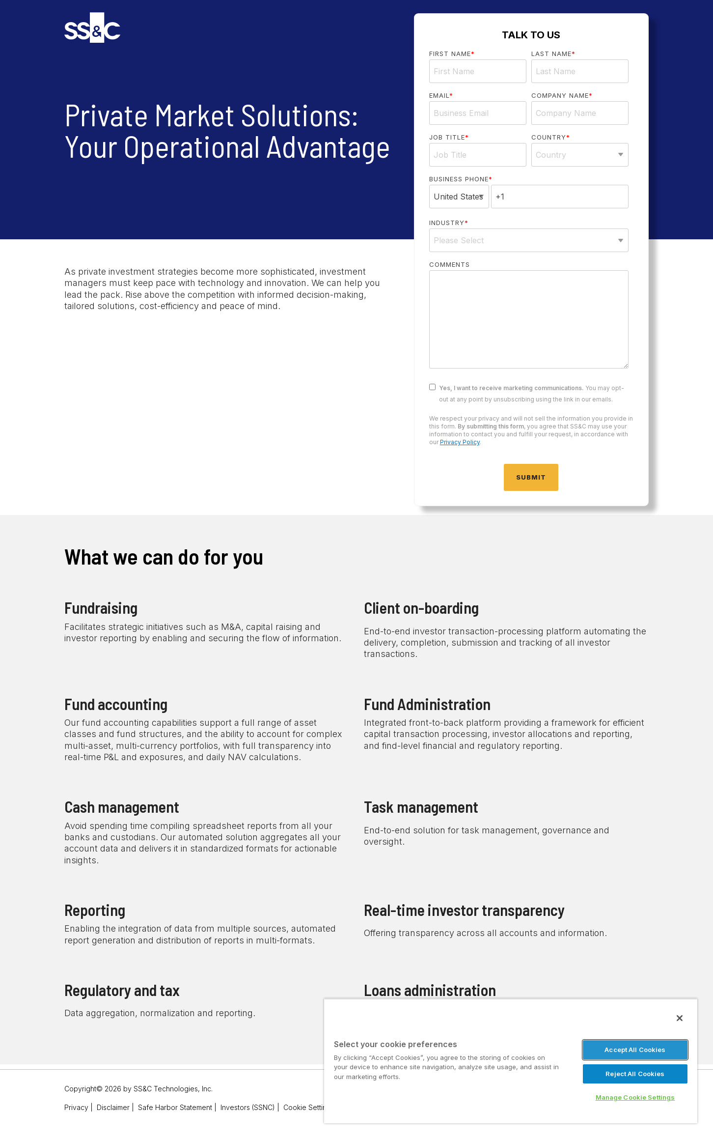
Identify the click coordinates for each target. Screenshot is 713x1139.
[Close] (679, 1018)
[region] (510, 1060)
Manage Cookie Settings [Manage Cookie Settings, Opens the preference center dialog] (635, 1097)
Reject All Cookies (634, 1074)
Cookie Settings (308, 1107)
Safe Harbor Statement (175, 1107)
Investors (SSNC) (247, 1107)
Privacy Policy (460, 442)
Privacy (76, 1107)
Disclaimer (113, 1107)
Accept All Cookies (634, 1050)
